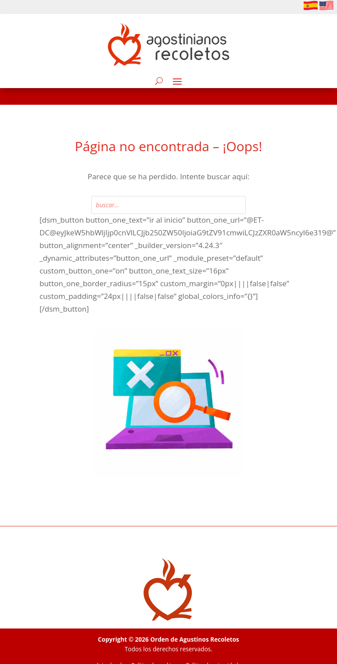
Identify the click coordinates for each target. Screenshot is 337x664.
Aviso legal (109, 649)
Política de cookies (153, 649)
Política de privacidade (213, 649)
